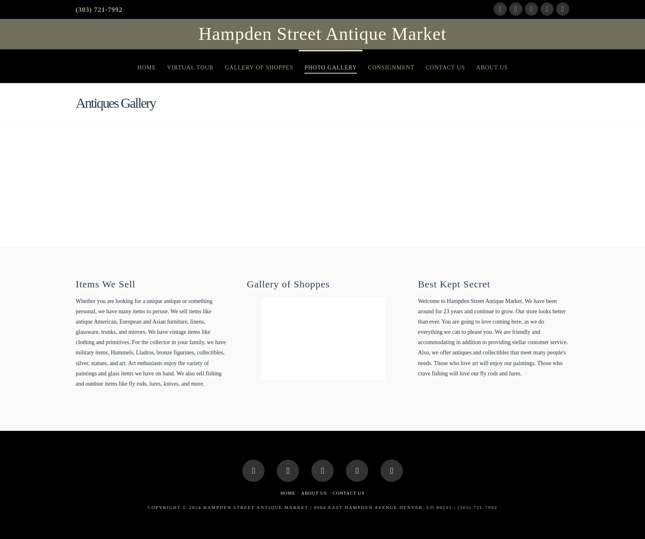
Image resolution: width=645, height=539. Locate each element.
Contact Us (349, 492)
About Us (314, 492)
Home (288, 492)
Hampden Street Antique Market (322, 34)
